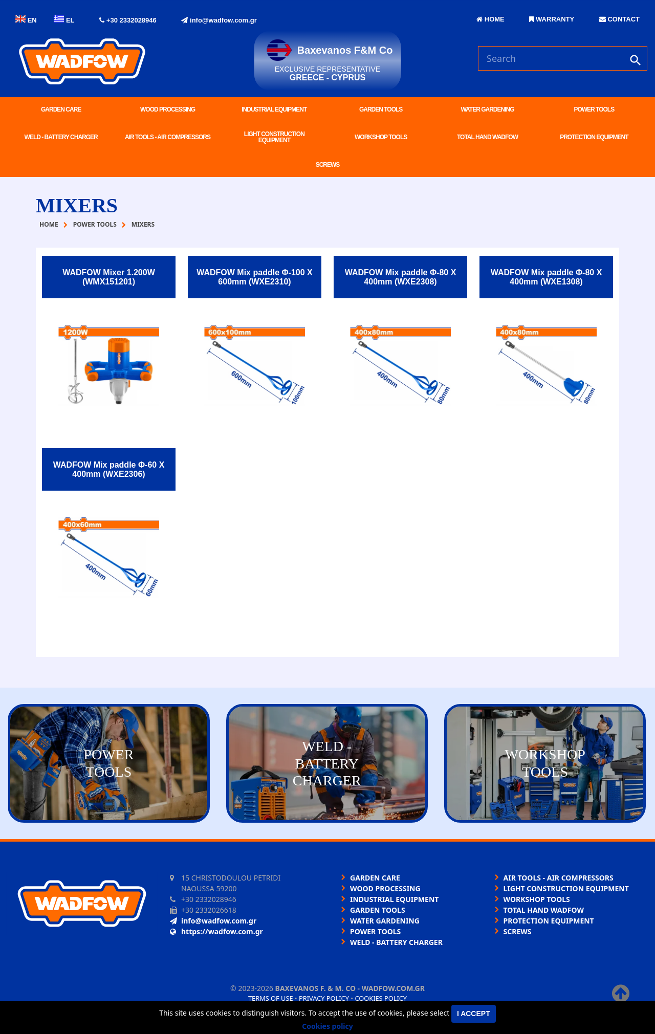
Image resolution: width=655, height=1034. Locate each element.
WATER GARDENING (487, 109)
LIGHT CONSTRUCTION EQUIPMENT (274, 137)
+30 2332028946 (128, 20)
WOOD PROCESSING (167, 109)
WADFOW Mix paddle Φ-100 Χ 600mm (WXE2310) (254, 277)
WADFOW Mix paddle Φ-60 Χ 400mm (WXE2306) (109, 469)
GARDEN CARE (61, 109)
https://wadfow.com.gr (216, 931)
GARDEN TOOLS (380, 109)
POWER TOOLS (594, 109)
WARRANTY (551, 19)
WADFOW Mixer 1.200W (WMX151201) (108, 277)
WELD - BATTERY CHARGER (61, 137)
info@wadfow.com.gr (218, 20)
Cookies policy (381, 998)
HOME (490, 19)
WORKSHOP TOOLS (381, 137)
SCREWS (328, 164)
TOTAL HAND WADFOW (487, 137)
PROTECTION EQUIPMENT (594, 137)
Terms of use (270, 998)
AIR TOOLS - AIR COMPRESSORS (167, 137)
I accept (473, 1013)
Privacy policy (324, 998)
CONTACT (619, 19)
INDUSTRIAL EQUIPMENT (274, 109)
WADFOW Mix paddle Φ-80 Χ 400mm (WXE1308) (546, 277)
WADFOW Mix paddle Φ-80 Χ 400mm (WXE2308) (400, 277)
